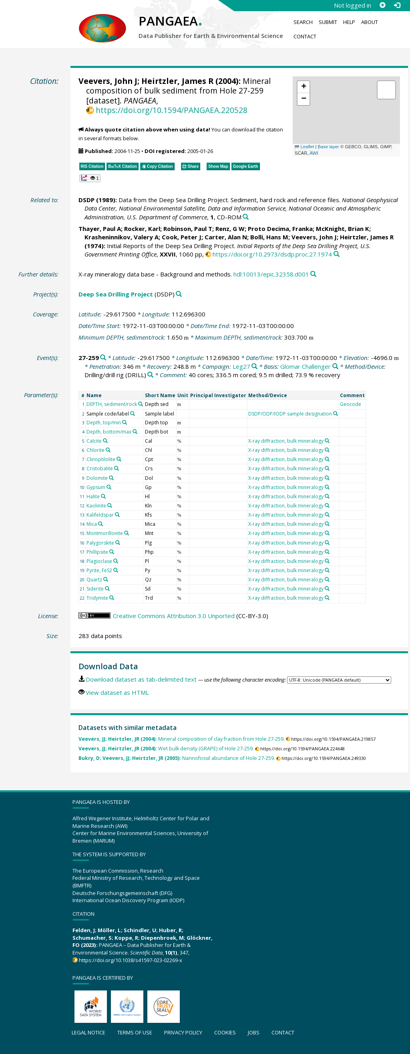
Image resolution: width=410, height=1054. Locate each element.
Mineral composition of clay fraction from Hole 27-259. (181, 739)
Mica (91, 524)
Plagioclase (99, 561)
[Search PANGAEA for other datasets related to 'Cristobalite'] (116, 468)
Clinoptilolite (100, 459)
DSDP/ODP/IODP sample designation (290, 413)
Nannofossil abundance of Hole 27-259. (176, 758)
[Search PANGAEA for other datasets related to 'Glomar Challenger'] (335, 367)
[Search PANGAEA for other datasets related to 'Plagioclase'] (115, 561)
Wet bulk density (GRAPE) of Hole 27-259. (166, 748)
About (369, 22)
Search (303, 22)
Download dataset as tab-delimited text (141, 679)
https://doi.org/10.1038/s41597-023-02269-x (130, 960)
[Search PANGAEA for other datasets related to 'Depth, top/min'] (124, 422)
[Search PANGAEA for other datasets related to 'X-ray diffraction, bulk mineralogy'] (327, 440)
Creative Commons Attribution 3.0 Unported (174, 616)
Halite (93, 496)
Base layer (328, 146)
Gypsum (95, 487)
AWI (314, 153)
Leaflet (304, 146)
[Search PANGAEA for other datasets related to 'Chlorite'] (108, 449)
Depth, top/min (103, 422)
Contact (304, 36)
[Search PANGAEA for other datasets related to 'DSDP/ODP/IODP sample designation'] (335, 413)
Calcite (94, 441)
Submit (328, 22)
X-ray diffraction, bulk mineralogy (286, 441)
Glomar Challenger (305, 366)
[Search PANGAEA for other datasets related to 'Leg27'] (254, 367)
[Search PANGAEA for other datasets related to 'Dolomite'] (111, 477)
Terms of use (134, 1032)
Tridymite (97, 598)
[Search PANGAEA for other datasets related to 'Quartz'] (105, 579)
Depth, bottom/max (108, 431)
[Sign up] (382, 5)
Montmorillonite (104, 533)
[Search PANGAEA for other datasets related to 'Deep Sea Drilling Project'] (179, 294)
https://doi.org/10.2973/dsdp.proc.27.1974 (272, 254)
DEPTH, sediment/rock (111, 404)
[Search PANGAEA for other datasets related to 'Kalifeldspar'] (117, 514)
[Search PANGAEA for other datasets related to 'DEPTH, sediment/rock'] (140, 404)
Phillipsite (97, 552)
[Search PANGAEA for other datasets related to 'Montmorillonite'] (126, 533)
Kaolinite (96, 505)
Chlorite (95, 450)
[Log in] (397, 5)
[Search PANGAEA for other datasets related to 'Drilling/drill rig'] (150, 375)
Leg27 (241, 366)
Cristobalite (99, 468)
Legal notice (88, 1032)
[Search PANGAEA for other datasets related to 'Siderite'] (107, 588)
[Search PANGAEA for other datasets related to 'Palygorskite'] (117, 542)
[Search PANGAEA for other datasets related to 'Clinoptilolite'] (119, 459)
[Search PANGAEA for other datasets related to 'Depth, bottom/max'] (135, 431)
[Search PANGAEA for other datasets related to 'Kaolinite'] (109, 505)
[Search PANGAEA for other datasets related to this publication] (246, 217)
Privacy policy (183, 1032)
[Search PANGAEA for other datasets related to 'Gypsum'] (109, 487)
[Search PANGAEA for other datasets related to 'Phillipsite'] (111, 551)
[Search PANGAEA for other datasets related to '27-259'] (103, 358)
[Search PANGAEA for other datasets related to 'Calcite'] (105, 440)
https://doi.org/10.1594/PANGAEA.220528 (171, 110)
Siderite (95, 588)
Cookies (225, 1032)
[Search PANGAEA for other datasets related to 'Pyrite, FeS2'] (115, 570)
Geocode (350, 404)
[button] (303, 87)
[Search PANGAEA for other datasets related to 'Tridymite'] (111, 597)
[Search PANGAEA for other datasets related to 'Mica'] (100, 523)
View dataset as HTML (117, 692)
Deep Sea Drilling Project (115, 294)
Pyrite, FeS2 (99, 570)
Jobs (253, 1032)
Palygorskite (100, 542)
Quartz (94, 579)
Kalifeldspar (100, 514)
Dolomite (97, 478)
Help (349, 22)
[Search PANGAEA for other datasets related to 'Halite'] (103, 496)
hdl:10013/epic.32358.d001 (271, 274)
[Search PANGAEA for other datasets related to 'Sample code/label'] (132, 413)
